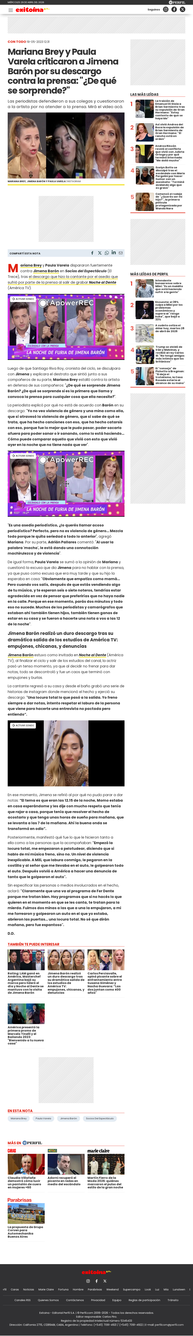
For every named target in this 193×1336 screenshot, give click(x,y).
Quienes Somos (48, 1300)
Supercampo (131, 1289)
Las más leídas (144, 94)
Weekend (112, 1289)
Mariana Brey (31, 265)
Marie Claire (46, 1289)
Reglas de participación (144, 1300)
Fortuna (63, 1289)
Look (148, 1289)
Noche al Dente (102, 282)
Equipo (116, 1300)
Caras (15, 1289)
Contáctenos (75, 1300)
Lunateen (179, 1289)
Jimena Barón (21, 655)
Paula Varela (43, 1118)
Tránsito (173, 1300)
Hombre (78, 1289)
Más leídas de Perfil (149, 274)
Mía (166, 1289)
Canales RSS (22, 1300)
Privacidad (98, 1300)
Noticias (28, 1289)
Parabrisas (95, 1289)
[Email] (121, 253)
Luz (157, 1289)
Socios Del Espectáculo (100, 1118)
